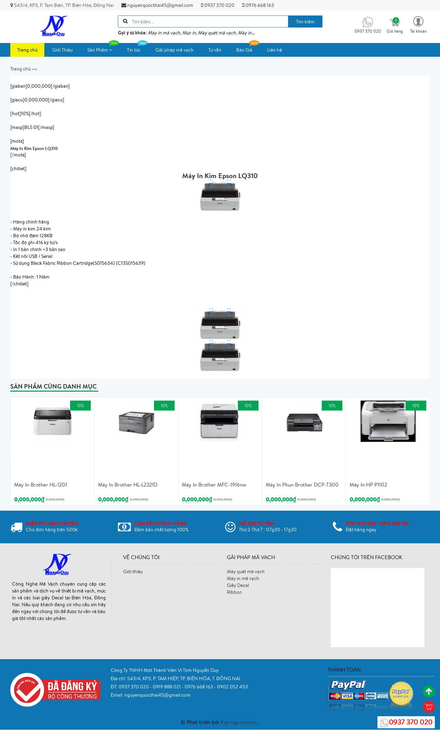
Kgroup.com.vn (239, 722)
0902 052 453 (232, 687)
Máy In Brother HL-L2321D (127, 484)
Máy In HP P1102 (368, 484)
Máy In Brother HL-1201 (40, 484)
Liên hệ (274, 50)
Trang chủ (27, 50)
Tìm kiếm (305, 22)
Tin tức (137, 48)
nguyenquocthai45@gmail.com (157, 5)
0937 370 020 (217, 5)
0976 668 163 (258, 5)
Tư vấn (214, 50)
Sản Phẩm (103, 48)
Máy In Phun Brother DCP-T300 (302, 484)
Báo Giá (247, 48)
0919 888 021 (167, 687)
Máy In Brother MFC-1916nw (214, 484)
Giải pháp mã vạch (174, 50)
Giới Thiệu (62, 50)
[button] (418, 24)
